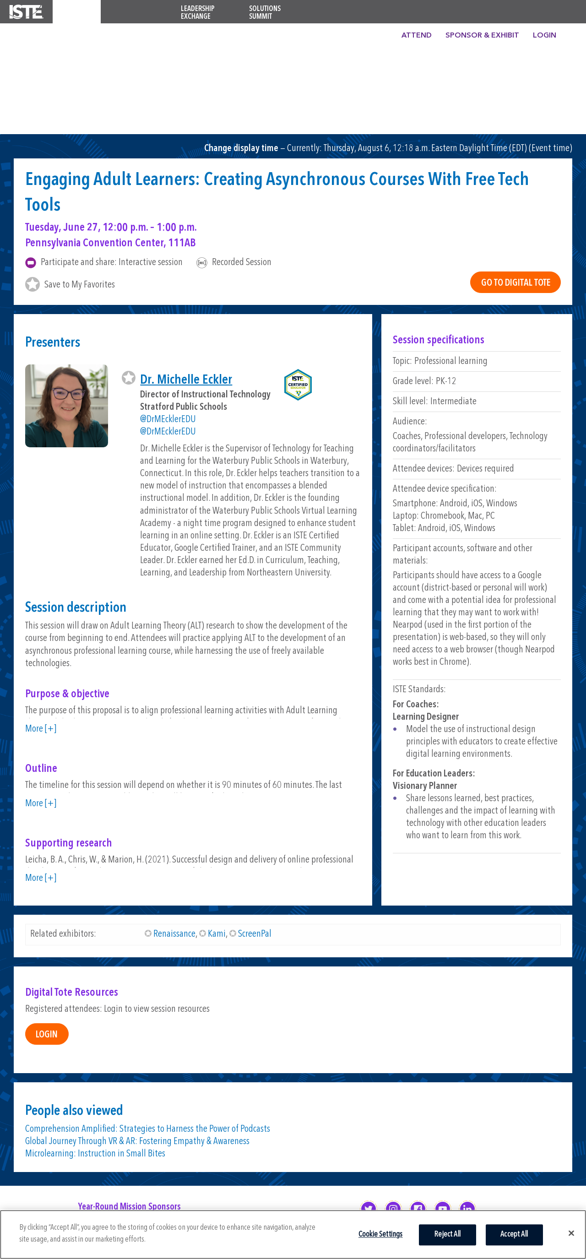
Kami (217, 934)
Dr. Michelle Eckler (186, 380)
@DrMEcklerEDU (168, 419)
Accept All (514, 1234)
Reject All (447, 1234)
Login (544, 35)
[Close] (571, 1233)
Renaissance (174, 934)
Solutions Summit (265, 13)
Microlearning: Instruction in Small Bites (95, 1154)
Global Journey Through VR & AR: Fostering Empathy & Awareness (137, 1141)
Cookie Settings (380, 1234)
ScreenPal (254, 934)
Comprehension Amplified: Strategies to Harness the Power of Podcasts (147, 1129)
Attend (417, 35)
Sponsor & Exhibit (482, 35)
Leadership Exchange (198, 13)
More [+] (40, 729)
